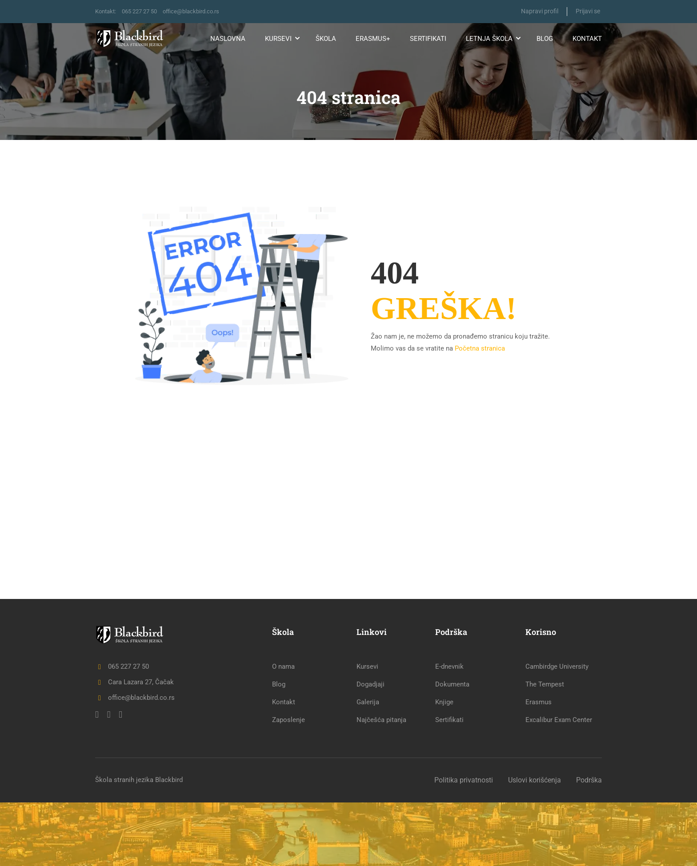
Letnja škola (489, 39)
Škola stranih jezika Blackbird (139, 843)
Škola (326, 39)
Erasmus (538, 766)
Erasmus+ (373, 39)
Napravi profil (538, 11)
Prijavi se (588, 11)
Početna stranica (480, 348)
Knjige (444, 766)
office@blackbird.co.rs (201, 11)
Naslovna (227, 39)
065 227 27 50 (144, 11)
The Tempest (544, 748)
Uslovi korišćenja (534, 843)
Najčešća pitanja (381, 783)
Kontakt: (107, 11)
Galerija (368, 766)
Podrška (589, 843)
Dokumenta (452, 748)
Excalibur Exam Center (558, 783)
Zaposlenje (288, 783)
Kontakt (587, 39)
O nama (283, 730)
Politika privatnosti (463, 843)
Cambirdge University (557, 730)
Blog (545, 39)
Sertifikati (428, 39)
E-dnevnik (449, 730)
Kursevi (278, 39)
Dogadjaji (371, 748)
